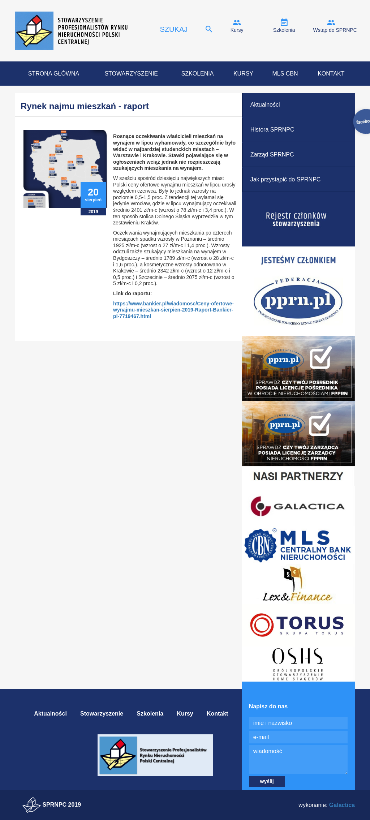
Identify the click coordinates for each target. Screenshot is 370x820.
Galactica (342, 805)
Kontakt (331, 73)
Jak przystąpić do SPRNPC (285, 179)
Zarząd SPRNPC (272, 154)
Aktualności (265, 105)
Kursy (237, 30)
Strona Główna (53, 73)
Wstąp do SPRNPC (335, 30)
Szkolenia (284, 30)
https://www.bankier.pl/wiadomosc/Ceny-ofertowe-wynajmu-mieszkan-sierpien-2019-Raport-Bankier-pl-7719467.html (173, 310)
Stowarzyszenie (131, 73)
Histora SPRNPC (272, 129)
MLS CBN (285, 73)
